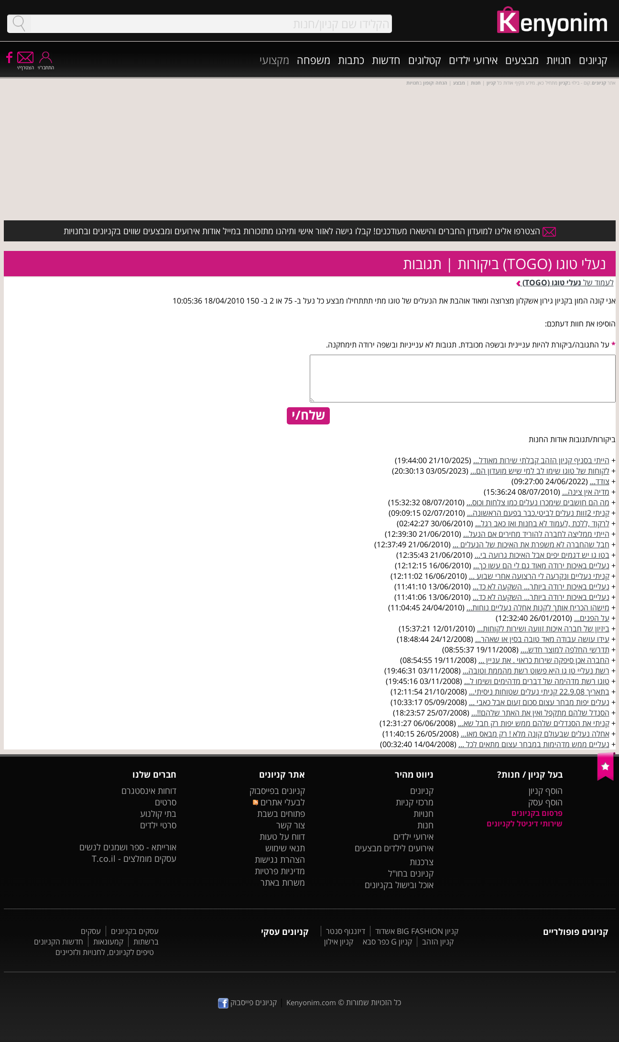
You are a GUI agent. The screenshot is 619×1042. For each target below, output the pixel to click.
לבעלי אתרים (279, 802)
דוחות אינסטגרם (148, 790)
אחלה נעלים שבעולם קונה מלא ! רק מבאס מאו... (535, 733)
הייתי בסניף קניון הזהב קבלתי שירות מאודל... (541, 460)
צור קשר (290, 825)
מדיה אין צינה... (585, 492)
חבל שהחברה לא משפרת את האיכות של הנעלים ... (531, 544)
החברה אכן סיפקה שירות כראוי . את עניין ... (543, 660)
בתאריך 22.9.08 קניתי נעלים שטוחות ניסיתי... (539, 691)
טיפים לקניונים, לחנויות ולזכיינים (104, 952)
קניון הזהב (438, 941)
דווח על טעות (282, 836)
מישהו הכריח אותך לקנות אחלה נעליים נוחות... (538, 607)
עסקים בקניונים (135, 931)
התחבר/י (46, 64)
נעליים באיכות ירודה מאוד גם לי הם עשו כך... (541, 565)
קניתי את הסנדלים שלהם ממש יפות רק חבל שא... (533, 723)
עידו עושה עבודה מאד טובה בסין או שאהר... (542, 639)
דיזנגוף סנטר (345, 931)
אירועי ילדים (473, 60)
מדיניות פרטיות (280, 871)
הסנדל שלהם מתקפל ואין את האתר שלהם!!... (540, 712)
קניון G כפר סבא (387, 941)
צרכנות (422, 862)
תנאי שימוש (285, 848)
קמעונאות (108, 941)
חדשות (386, 60)
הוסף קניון (546, 790)
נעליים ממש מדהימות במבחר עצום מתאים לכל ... (533, 744)
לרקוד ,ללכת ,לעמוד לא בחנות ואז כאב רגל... (542, 523)
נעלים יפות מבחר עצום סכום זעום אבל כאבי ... (539, 702)
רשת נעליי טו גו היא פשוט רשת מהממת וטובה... (536, 670)
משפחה (313, 60)
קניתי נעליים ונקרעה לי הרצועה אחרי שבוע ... (539, 576)
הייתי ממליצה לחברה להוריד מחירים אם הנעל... (536, 534)
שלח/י (308, 415)
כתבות (351, 60)
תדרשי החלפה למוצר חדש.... (565, 649)
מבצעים (522, 60)
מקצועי (274, 60)
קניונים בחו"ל (411, 873)
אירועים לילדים (409, 848)
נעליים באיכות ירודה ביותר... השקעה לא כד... (541, 586)
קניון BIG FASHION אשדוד (416, 931)
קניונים (593, 60)
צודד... (599, 481)
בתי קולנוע (158, 813)
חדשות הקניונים (58, 941)
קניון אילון (338, 941)
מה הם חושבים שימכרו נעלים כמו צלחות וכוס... (538, 502)
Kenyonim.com (311, 1002)
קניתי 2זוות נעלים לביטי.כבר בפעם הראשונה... (538, 513)
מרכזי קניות (415, 802)
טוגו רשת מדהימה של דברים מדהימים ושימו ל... (536, 681)
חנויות (558, 60)
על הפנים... (591, 618)
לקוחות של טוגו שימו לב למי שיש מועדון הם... (539, 471)
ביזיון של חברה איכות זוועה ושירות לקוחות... (543, 628)
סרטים (165, 802)
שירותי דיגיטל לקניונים (525, 823)
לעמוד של (565, 282)
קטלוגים (424, 60)
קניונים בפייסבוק (277, 790)
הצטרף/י (25, 64)
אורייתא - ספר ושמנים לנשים (127, 847)
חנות (425, 825)
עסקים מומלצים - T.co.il (134, 858)
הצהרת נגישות (280, 859)
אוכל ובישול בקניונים (399, 884)
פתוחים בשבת (281, 813)
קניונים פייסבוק (247, 1002)
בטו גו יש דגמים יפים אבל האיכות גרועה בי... (542, 555)
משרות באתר (283, 882)
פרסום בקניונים (537, 813)
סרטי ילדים (158, 825)
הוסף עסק (545, 802)
